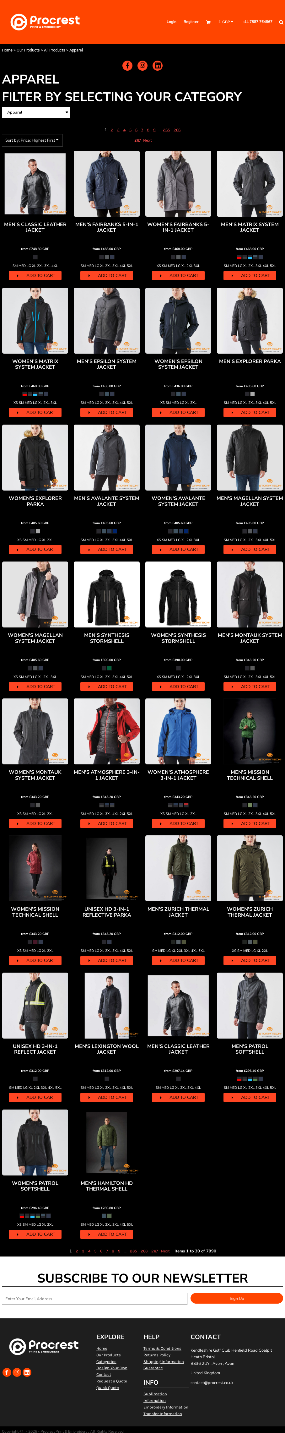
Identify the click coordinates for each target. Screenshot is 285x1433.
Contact (103, 1374)
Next (147, 140)
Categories (106, 1361)
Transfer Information (162, 1413)
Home (7, 50)
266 (177, 130)
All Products (54, 50)
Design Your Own (111, 1367)
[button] (208, 22)
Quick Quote (107, 1387)
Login (171, 21)
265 (166, 130)
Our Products (28, 50)
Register (191, 21)
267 (137, 140)
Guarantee (153, 1367)
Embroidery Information (165, 1407)
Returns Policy (156, 1355)
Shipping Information (163, 1361)
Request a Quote (111, 1381)
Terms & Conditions (162, 1348)
